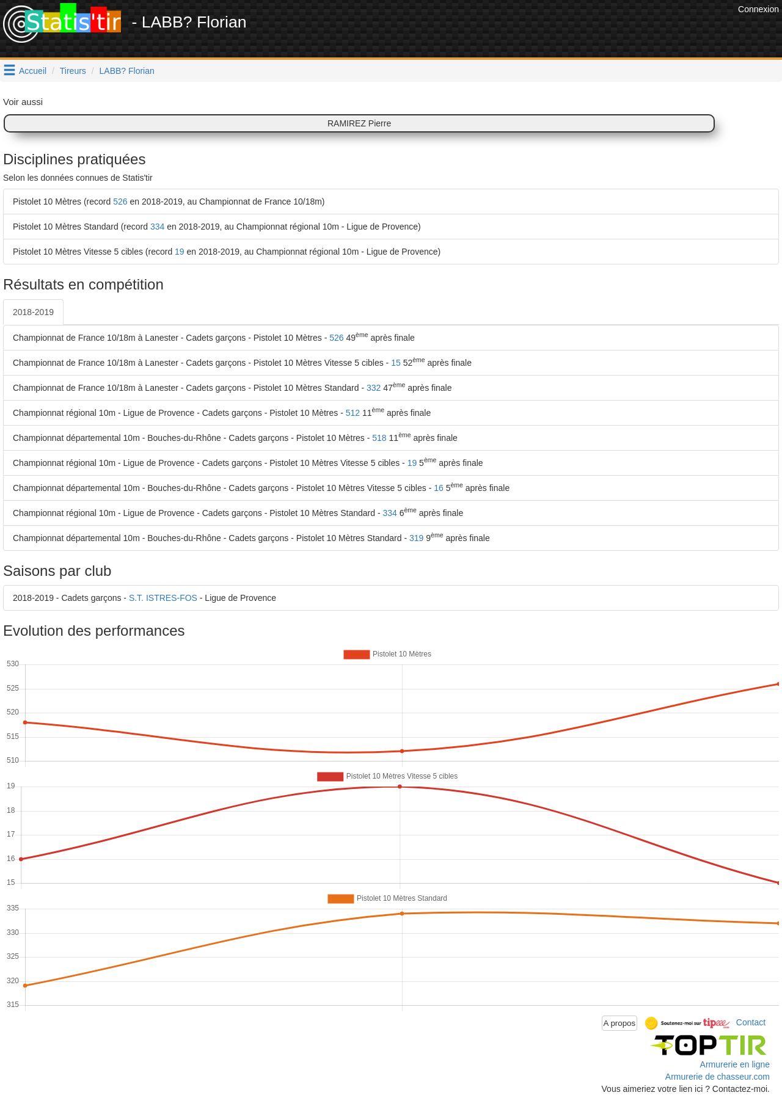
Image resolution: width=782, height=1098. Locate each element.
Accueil (32, 71)
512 (353, 413)
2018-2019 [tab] (33, 312)
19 (180, 251)
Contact (751, 1022)
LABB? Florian (127, 71)
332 (374, 388)
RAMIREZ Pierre (359, 123)
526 (120, 201)
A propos (620, 1023)
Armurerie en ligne (735, 1064)
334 (157, 226)
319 (416, 538)
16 (439, 488)
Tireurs (73, 71)
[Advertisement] (512, 30)
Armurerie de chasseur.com (717, 1077)
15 (396, 363)
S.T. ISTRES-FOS (163, 598)
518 (379, 438)
